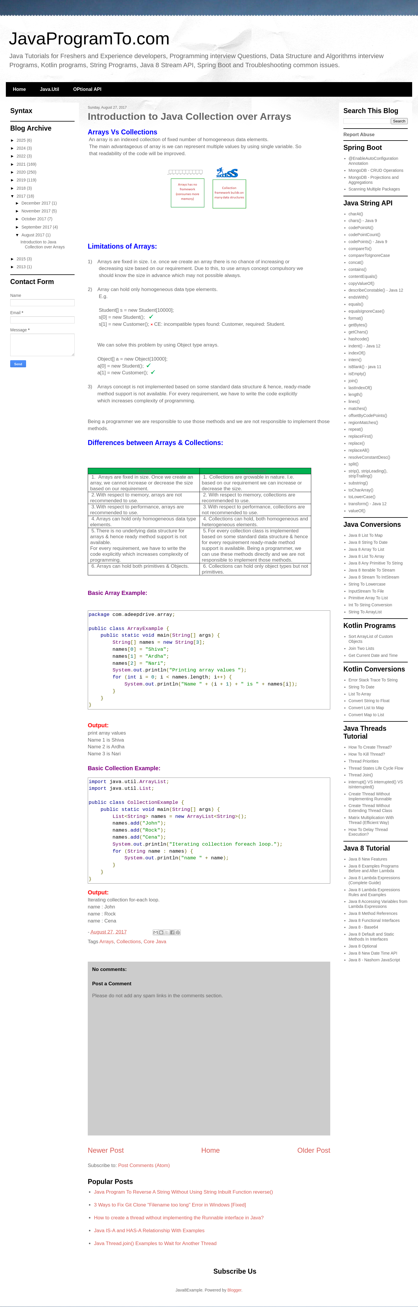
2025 (22, 140)
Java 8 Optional (363, 946)
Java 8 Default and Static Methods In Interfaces (371, 936)
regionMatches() (363, 422)
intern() (355, 359)
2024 (22, 148)
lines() (354, 401)
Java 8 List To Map (366, 535)
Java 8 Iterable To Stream (372, 570)
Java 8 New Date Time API (373, 953)
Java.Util (49, 89)
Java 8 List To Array (366, 556)
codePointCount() (365, 234)
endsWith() (359, 297)
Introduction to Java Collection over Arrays (42, 244)
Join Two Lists (361, 648)
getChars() (358, 332)
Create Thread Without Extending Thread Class (370, 808)
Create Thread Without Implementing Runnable (370, 796)
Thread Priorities (364, 761)
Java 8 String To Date (368, 542)
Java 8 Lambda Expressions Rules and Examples (374, 892)
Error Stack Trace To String (373, 680)
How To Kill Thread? (367, 754)
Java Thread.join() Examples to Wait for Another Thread (155, 1243)
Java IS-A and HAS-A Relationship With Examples (149, 1230)
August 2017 (33, 235)
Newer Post (106, 1150)
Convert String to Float (369, 700)
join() (353, 380)
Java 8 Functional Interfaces (374, 920)
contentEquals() (363, 276)
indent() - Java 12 (365, 346)
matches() (358, 408)
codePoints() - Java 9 (368, 241)
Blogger (234, 1290)
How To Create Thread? (370, 747)
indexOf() (357, 353)
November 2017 (36, 211)
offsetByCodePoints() (368, 415)
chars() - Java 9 (363, 220)
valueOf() (357, 510)
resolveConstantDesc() (369, 457)
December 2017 (36, 203)
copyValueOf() (361, 283)
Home (19, 89)
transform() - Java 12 (368, 503)
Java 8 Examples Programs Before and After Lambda (374, 868)
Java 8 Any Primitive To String (376, 563)
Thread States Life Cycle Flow (376, 768)
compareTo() (360, 248)
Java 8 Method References (373, 913)
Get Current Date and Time (373, 655)
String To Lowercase (367, 584)
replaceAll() (359, 450)
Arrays (106, 941)
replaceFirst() (361, 436)
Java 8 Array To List (366, 549)
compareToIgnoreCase (369, 255)
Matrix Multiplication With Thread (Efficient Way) (371, 820)
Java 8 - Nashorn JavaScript (374, 960)
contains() (358, 269)
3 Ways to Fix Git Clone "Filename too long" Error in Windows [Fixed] (170, 1205)
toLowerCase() (362, 496)
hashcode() (359, 339)
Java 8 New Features (368, 859)
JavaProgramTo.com (89, 38)
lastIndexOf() (360, 387)
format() (356, 318)
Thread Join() (361, 775)
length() (355, 394)
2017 (22, 196)
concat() (356, 262)
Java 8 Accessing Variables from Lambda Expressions (378, 904)
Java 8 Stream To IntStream (374, 577)
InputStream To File (366, 591)
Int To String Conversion (370, 605)
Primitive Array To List (368, 597)
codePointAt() (361, 227)
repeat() (356, 429)
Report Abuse (359, 134)
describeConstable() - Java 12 (376, 290)
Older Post (313, 1150)
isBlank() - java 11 (365, 366)
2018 (22, 188)
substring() (358, 483)
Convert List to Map (366, 707)
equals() (356, 304)
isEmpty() (357, 373)
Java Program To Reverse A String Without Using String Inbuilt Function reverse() (183, 1192)
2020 (22, 172)
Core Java (155, 941)
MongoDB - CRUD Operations (376, 170)
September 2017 (37, 227)
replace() (357, 443)
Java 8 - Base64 (363, 927)
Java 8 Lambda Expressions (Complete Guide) (374, 880)
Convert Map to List (366, 714)
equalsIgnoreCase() (367, 311)
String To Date (361, 687)
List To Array (360, 694)
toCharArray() (361, 490)
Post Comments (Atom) (144, 1165)
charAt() (356, 214)
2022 (22, 156)
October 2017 (34, 219)
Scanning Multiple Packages (374, 189)
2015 (22, 259)
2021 (22, 164)
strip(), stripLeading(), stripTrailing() (368, 473)
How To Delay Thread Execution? (368, 832)
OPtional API (87, 89)
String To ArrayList (365, 612)
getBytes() (358, 325)
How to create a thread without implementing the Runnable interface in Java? (179, 1218)
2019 (22, 180)
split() (354, 464)
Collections (128, 941)
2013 (22, 266)
